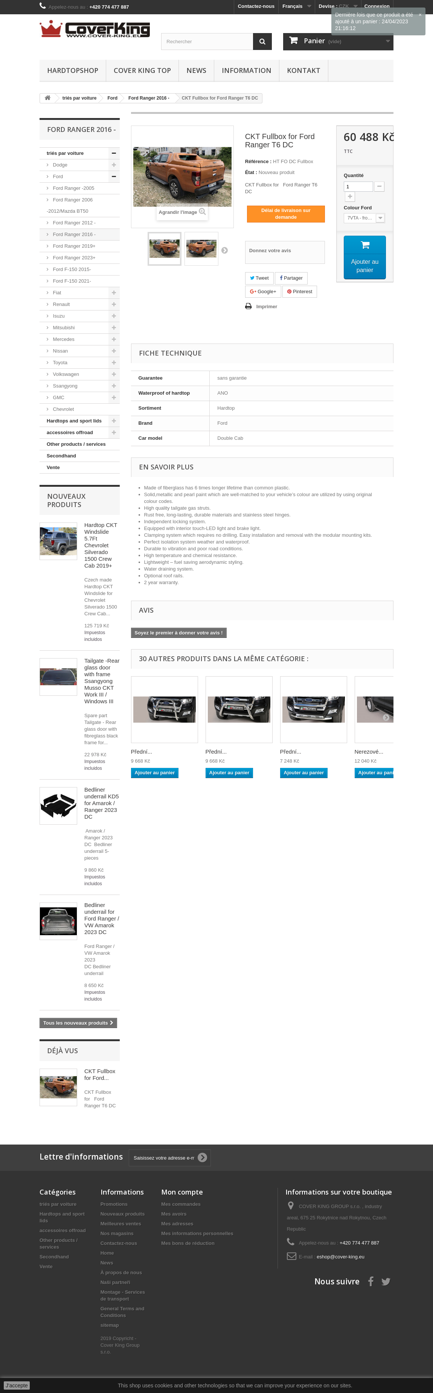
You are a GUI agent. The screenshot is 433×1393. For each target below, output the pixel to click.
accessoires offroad (70, 432)
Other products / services (76, 444)
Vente (53, 467)
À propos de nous (121, 1272)
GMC (58, 397)
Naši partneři (115, 1282)
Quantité (354, 175)
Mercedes (63, 339)
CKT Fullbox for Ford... (99, 1074)
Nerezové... (369, 751)
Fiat (56, 292)
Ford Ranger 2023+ (74, 257)
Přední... (141, 751)
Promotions (114, 1204)
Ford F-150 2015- (71, 269)
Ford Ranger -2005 (73, 188)
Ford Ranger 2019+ (74, 246)
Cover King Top (142, 70)
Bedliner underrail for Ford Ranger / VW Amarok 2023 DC (101, 918)
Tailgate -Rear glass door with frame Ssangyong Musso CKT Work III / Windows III (101, 680)
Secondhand (61, 456)
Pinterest (299, 291)
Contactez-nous (256, 6)
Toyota (59, 362)
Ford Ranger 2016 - (74, 234)
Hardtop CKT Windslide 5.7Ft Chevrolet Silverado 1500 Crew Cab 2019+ (100, 545)
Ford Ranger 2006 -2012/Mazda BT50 (70, 205)
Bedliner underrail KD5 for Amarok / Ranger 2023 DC (101, 803)
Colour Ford (358, 207)
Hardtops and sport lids (74, 421)
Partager (291, 278)
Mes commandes (181, 1204)
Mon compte (182, 1191)
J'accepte (17, 1385)
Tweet (259, 278)
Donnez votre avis (270, 250)
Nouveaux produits (66, 500)
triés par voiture (65, 153)
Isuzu (58, 316)
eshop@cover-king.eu (340, 1257)
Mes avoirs (173, 1214)
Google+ (263, 291)
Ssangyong (65, 386)
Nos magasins (117, 1233)
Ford (57, 176)
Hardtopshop (72, 70)
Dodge (59, 165)
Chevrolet (63, 409)
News (196, 70)
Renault (61, 304)
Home (107, 1253)
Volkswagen (65, 374)
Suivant (224, 250)
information (246, 70)
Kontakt (303, 70)
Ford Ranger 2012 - (74, 223)
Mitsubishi (63, 327)
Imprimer (266, 306)
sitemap (110, 1325)
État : (251, 172)
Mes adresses (177, 1223)
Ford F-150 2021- (71, 281)
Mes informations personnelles (197, 1233)
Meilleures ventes (121, 1223)
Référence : (258, 161)
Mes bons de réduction (188, 1243)
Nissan (60, 351)
